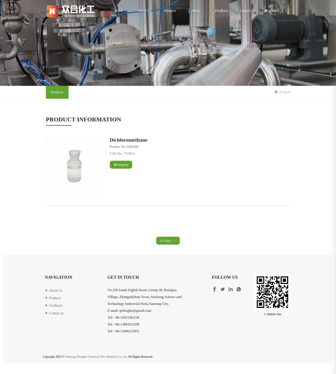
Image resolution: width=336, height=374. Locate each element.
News (196, 10)
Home (118, 10)
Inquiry (121, 164)
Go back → (168, 240)
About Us (144, 10)
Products (170, 10)
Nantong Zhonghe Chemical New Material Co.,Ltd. (96, 356)
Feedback (221, 10)
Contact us (247, 10)
